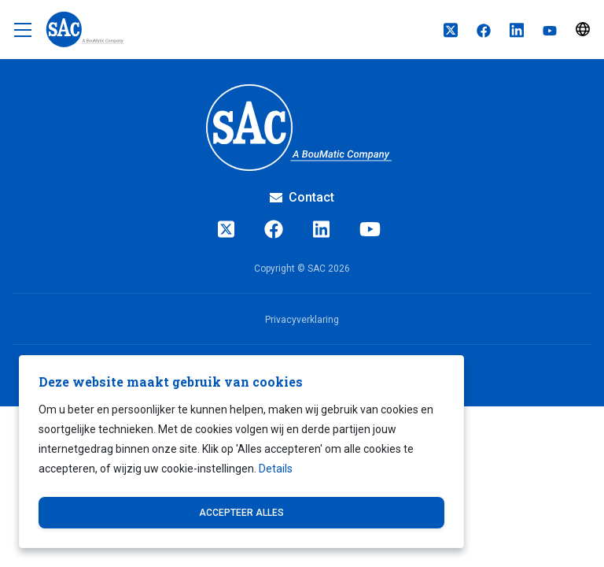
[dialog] (241, 451)
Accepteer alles (241, 512)
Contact (302, 197)
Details (276, 468)
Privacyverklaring (302, 319)
